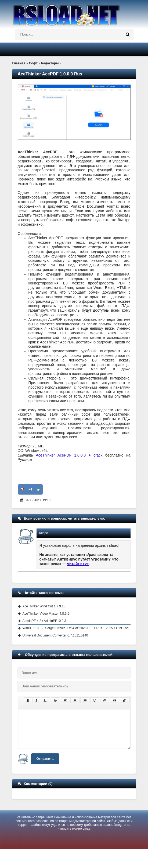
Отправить (45, 759)
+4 (30, 489)
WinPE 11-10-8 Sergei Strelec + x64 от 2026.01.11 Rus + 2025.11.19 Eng (76, 628)
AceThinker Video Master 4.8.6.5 (46, 613)
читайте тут (78, 564)
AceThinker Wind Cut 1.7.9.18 (44, 606)
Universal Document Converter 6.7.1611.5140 (55, 635)
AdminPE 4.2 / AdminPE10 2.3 (44, 621)
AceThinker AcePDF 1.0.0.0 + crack (69, 455)
